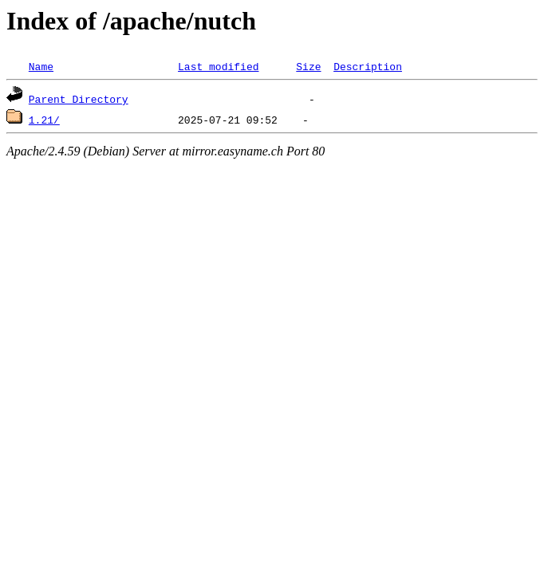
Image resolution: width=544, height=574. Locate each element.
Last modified (218, 66)
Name (41, 66)
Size (308, 66)
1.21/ (44, 119)
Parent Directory (78, 99)
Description (367, 66)
